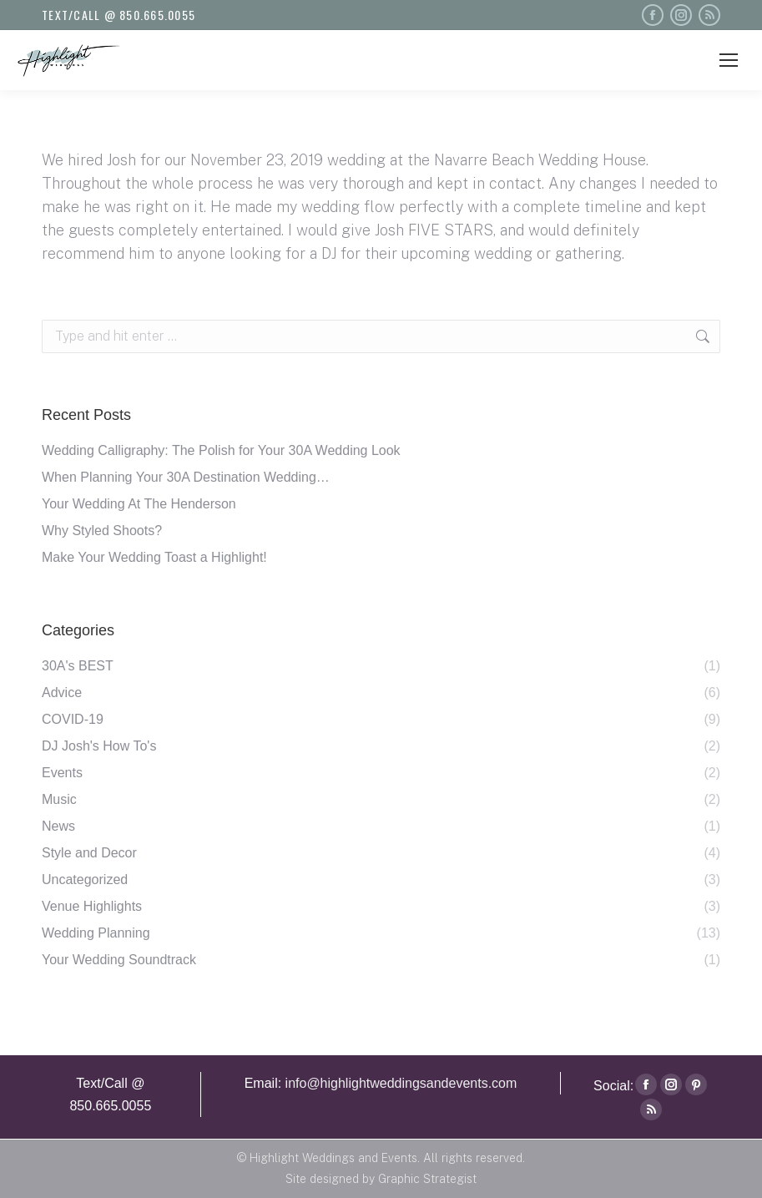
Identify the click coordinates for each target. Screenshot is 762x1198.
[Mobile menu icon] (728, 60)
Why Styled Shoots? (102, 530)
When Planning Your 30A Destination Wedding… (186, 477)
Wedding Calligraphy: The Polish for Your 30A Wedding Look (221, 450)
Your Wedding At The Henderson (139, 504)
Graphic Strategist (427, 1178)
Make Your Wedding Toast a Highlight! (154, 557)
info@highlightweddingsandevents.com (401, 1083)
